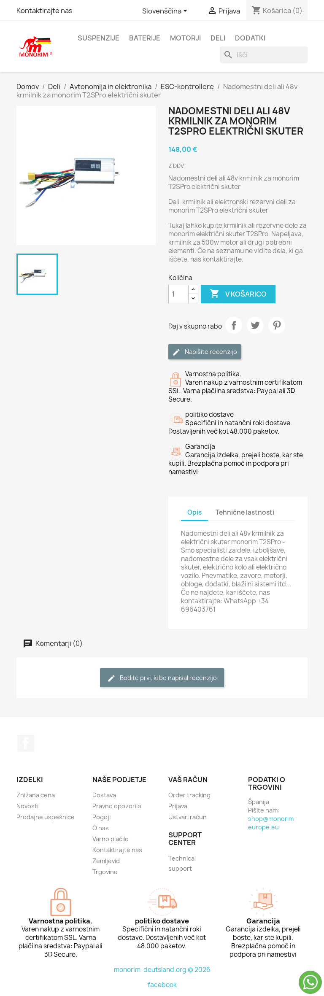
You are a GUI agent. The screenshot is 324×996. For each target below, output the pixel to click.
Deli (218, 38)
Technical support (182, 863)
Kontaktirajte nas (44, 10)
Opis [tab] (194, 512)
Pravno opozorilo (116, 806)
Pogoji (101, 817)
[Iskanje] (264, 54)
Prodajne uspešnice (45, 817)
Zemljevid (106, 861)
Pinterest (276, 325)
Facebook (25, 743)
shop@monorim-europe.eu (272, 823)
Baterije (144, 38)
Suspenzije (98, 38)
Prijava (177, 806)
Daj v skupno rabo (233, 325)
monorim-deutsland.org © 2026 (162, 969)
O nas (100, 828)
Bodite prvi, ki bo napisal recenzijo (162, 678)
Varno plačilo (110, 839)
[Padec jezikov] (166, 11)
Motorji (185, 38)
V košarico (238, 294)
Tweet (255, 325)
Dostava (104, 795)
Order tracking (189, 795)
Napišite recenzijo (204, 352)
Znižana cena (35, 795)
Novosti (27, 806)
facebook (162, 984)
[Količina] (178, 294)
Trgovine (105, 872)
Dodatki (250, 38)
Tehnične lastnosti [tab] (245, 512)
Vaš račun (188, 779)
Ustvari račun (187, 817)
